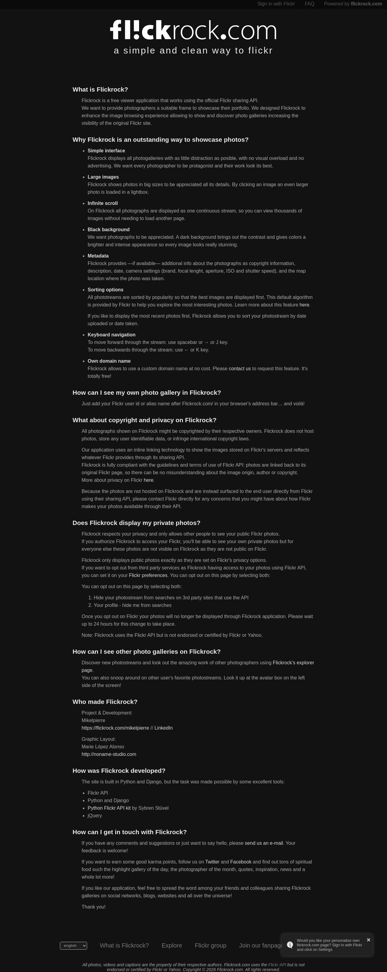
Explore (171, 945)
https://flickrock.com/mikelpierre (115, 728)
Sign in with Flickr (276, 3)
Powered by (353, 3)
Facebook (241, 861)
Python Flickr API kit (109, 808)
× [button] (368, 939)
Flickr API (277, 964)
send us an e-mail (264, 843)
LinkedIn (163, 728)
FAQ (309, 3)
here (304, 304)
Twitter (212, 861)
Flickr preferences (148, 575)
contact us (240, 368)
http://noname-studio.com (109, 754)
